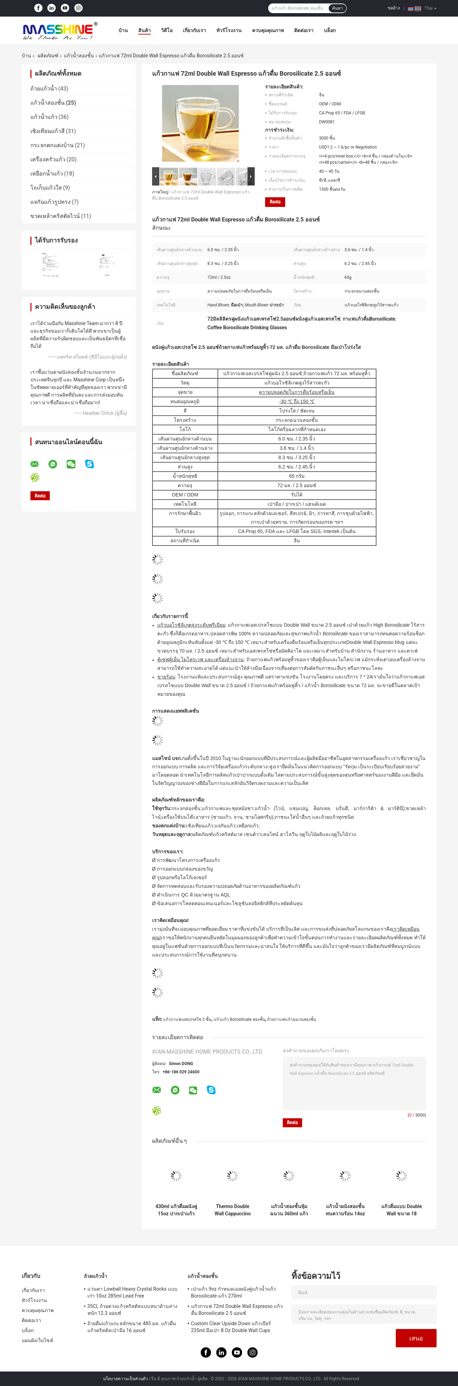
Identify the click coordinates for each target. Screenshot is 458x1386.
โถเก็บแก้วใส (46, 187)
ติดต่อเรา (304, 30)
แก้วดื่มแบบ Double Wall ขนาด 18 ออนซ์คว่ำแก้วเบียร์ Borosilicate (401, 1210)
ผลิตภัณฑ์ (48, 55)
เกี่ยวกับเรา (194, 30)
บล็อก (330, 30)
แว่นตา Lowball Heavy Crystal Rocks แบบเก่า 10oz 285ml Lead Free (132, 1292)
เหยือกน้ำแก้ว (46, 173)
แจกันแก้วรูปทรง (50, 202)
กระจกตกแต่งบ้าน (52, 145)
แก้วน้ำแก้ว (43, 117)
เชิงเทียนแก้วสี (47, 131)
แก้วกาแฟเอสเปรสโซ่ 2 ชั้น (187, 1019)
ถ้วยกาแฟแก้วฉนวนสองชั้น (291, 1019)
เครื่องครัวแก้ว (47, 159)
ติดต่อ (275, 202)
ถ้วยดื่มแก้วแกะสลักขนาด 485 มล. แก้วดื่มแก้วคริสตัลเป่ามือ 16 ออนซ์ (131, 1327)
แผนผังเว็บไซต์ (37, 1340)
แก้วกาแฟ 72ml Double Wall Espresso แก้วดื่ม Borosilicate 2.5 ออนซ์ (237, 1309)
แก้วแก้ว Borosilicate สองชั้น (239, 1019)
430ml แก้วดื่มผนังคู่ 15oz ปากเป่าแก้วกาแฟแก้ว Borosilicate (176, 1210)
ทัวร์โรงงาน (229, 30)
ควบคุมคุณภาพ (268, 30)
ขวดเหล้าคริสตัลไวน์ (55, 216)
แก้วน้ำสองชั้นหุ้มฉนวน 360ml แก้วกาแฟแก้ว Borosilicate (289, 1210)
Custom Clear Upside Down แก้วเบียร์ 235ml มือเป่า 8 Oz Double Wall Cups (231, 1327)
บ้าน (123, 30)
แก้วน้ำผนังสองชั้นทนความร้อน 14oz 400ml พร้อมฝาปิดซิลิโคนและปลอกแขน (345, 1210)
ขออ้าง (394, 8)
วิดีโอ (166, 30)
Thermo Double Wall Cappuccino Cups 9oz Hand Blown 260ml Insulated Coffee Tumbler (233, 1210)
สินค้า (144, 30)
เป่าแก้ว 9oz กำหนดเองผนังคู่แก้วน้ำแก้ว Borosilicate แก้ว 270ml (233, 1292)
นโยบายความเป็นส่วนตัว (125, 1378)
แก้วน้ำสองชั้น (79, 55)
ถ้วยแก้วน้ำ (43, 88)
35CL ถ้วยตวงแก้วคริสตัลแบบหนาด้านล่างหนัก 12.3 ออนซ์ (132, 1309)
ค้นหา (337, 8)
